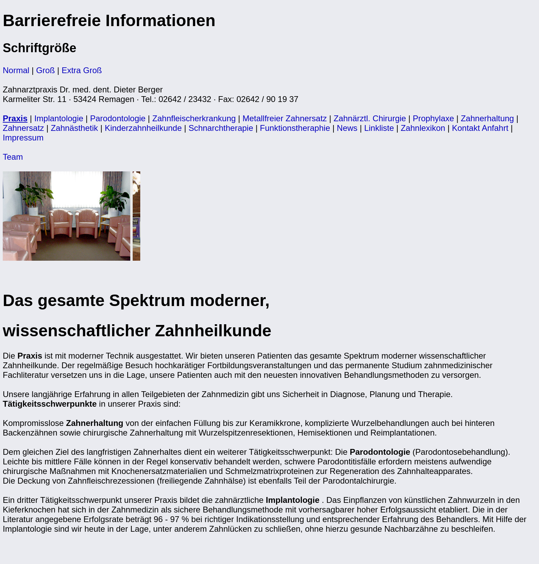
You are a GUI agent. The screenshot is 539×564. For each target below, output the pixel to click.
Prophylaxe (433, 118)
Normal (16, 70)
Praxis (15, 118)
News (347, 128)
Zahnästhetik (74, 128)
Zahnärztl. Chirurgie (369, 118)
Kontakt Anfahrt (480, 128)
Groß (45, 70)
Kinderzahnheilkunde (143, 128)
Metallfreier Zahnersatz (284, 118)
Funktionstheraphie (295, 128)
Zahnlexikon (423, 128)
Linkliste (379, 128)
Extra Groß (82, 70)
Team (13, 156)
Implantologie (59, 118)
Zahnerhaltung (487, 118)
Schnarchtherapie (220, 128)
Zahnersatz (23, 128)
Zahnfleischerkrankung (194, 118)
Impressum (23, 137)
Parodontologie (117, 118)
